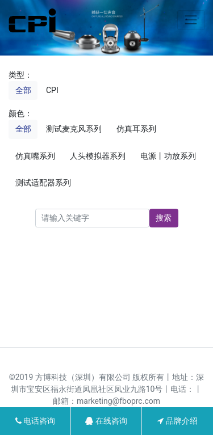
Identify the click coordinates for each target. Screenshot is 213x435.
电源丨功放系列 (168, 156)
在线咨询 (106, 420)
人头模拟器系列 (98, 156)
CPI (52, 90)
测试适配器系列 (43, 182)
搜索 (164, 217)
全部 (23, 90)
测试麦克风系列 (74, 128)
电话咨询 (35, 420)
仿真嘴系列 (35, 156)
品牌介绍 (177, 420)
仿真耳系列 (136, 128)
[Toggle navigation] (191, 20)
